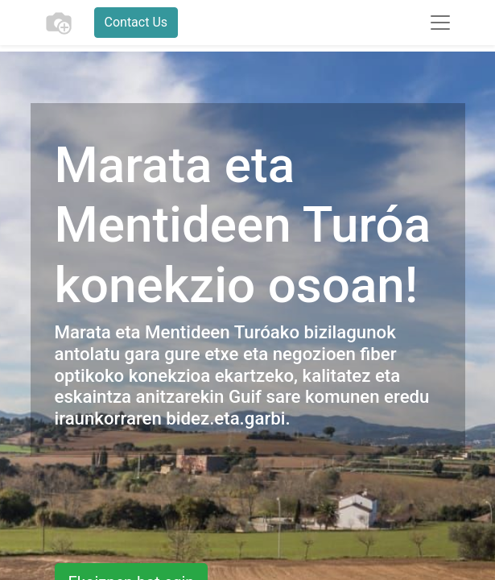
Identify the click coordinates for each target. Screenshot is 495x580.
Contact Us (136, 22)
